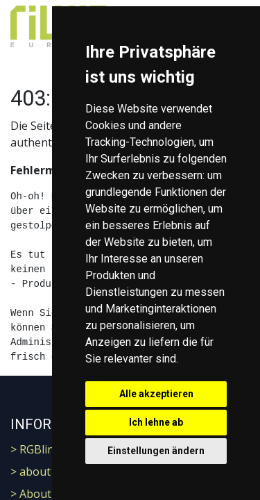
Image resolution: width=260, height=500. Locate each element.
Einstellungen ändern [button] (156, 450)
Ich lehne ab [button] (156, 422)
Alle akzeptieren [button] (156, 393)
